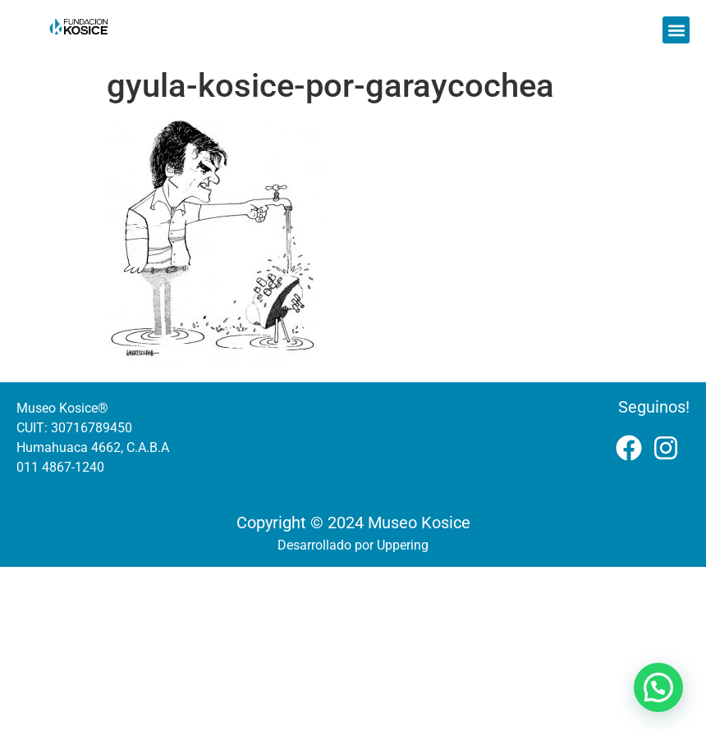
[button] (676, 29)
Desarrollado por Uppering (353, 545)
